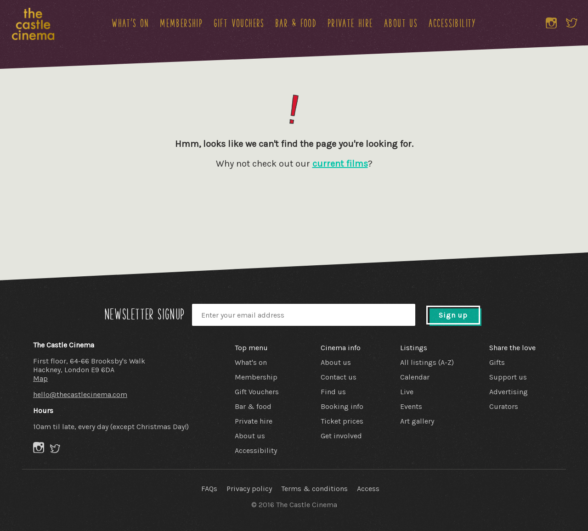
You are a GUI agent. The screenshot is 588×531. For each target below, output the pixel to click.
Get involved (341, 435)
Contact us (338, 377)
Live (406, 391)
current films (340, 163)
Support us (508, 377)
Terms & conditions (314, 488)
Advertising (508, 391)
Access (368, 488)
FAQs (209, 488)
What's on (130, 23)
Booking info (342, 406)
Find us (333, 391)
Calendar (415, 377)
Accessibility (452, 23)
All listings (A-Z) (427, 362)
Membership (181, 23)
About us (401, 23)
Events (411, 406)
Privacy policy (249, 488)
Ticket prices (342, 421)
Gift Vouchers (239, 23)
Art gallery (417, 421)
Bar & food (296, 23)
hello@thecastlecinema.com (80, 394)
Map (40, 378)
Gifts (497, 362)
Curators (503, 406)
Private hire (350, 23)
